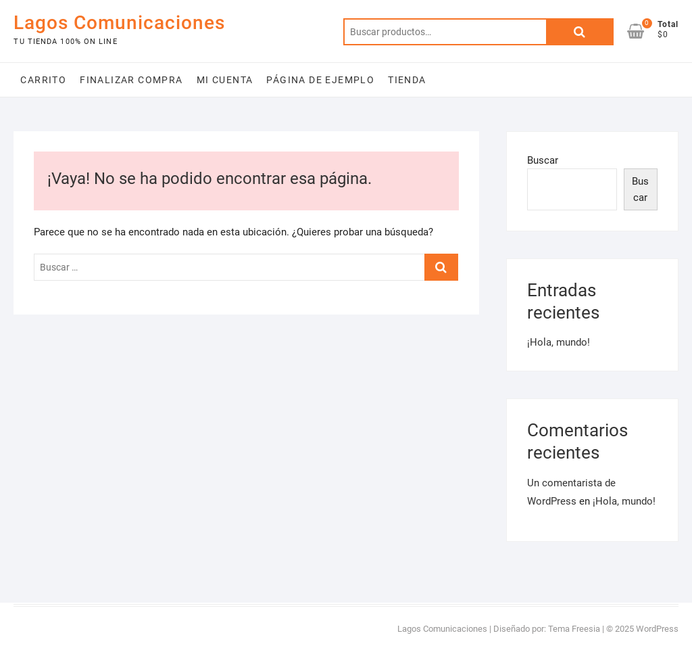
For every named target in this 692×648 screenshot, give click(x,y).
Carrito (43, 79)
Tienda (407, 79)
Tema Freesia (574, 629)
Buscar (580, 31)
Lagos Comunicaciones (119, 22)
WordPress (657, 629)
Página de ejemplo (320, 79)
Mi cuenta (225, 79)
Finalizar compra (131, 79)
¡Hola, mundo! (558, 342)
